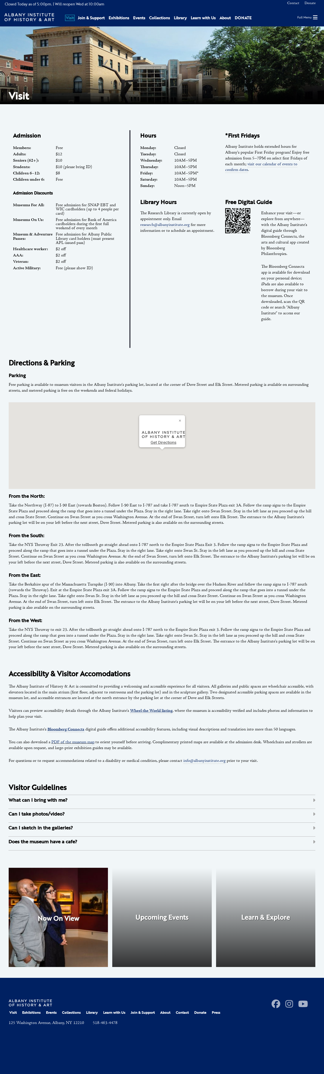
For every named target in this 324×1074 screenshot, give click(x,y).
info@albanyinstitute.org (204, 761)
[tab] (161, 802)
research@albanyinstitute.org (165, 225)
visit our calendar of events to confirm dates (261, 167)
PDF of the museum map (72, 742)
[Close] (180, 420)
